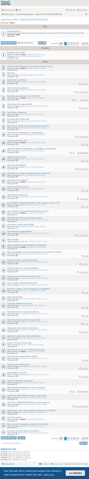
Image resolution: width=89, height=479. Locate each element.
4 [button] (74, 44)
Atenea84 (24, 128)
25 (81, 392)
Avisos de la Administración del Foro (28, 56)
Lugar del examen (15, 297)
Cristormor (24, 254)
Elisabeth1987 (25, 233)
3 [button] (71, 44)
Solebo (12, 23)
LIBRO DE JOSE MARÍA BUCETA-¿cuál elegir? (27, 396)
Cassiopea (24, 197)
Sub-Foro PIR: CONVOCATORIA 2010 (24, 19)
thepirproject (25, 374)
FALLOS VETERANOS (16, 165)
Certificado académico (17, 112)
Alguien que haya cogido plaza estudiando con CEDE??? (32, 411)
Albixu (23, 382)
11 (81, 153)
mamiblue (24, 220)
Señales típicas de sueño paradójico (22, 268)
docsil (23, 151)
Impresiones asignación (17, 195)
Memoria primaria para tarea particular (23, 320)
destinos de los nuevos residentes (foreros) (26, 350)
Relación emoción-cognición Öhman (23, 312)
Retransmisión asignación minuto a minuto (25, 387)
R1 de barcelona (14, 417)
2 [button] (68, 44)
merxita (23, 75)
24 (78, 392)
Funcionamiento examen (18, 187)
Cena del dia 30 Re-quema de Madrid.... (24, 431)
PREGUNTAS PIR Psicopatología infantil (24, 218)
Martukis (23, 426)
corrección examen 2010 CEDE (20, 225)
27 (87, 392)
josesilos (23, 226)
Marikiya (23, 90)
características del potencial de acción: (24, 276)
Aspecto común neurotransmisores (22, 260)
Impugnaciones (14, 31)
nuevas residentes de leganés (20, 381)
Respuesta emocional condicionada (22, 328)
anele (22, 159)
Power (23, 175)
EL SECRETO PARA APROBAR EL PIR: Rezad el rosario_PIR (33, 203)
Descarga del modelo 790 (18, 119)
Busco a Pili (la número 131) (19, 343)
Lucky (23, 189)
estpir (22, 305)
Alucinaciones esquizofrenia (19, 231)
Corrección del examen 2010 (19, 104)
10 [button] (83, 44)
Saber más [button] (48, 474)
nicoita (23, 134)
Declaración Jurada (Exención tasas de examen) (28, 126)
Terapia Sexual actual (16, 157)
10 (78, 153)
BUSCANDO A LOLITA (16, 373)
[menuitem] (18, 10)
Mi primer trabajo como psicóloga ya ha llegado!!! (28, 289)
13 (87, 153)
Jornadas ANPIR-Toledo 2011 (19, 304)
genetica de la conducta (17, 180)
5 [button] (77, 44)
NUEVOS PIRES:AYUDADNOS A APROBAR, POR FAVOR (31, 149)
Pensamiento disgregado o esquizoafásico (25, 133)
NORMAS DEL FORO (16, 53)
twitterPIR (24, 241)
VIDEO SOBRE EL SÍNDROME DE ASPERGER (27, 245)
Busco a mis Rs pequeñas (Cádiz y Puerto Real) (27, 424)
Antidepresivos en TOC (17, 141)
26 (84, 392)
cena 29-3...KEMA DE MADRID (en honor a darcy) (28, 402)
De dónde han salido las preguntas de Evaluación (28, 173)
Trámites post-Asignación (18, 365)
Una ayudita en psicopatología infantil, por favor (28, 211)
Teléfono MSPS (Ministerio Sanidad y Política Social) (30, 66)
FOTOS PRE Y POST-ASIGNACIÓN (22, 283)
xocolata (23, 82)
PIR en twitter (13, 240)
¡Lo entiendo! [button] (75, 473)
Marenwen (24, 121)
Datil (22, 114)
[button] (61, 43)
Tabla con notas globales (18, 88)
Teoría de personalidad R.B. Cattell (22, 356)
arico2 (23, 345)
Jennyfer (23, 290)
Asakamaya (25, 106)
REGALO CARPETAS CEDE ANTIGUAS (24, 336)
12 (84, 153)
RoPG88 (23, 205)
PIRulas (23, 338)
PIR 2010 (11, 73)
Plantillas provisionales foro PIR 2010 (23, 96)
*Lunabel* (24, 389)
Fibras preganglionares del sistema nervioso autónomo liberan (34, 252)
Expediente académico (17, 80)
